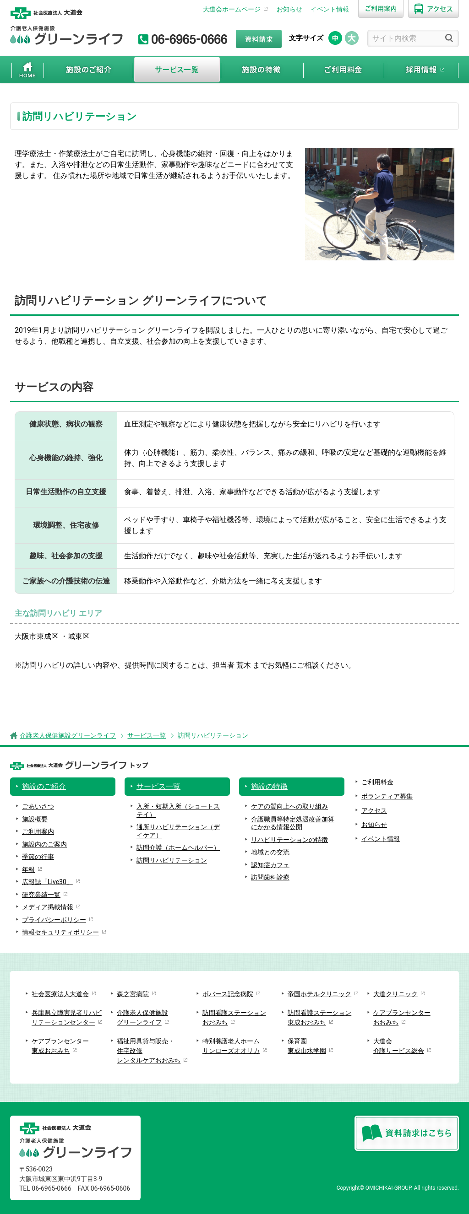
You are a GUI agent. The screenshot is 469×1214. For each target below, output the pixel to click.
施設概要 (35, 819)
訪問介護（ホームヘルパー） (178, 847)
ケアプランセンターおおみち (402, 1017)
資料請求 (259, 39)
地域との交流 (270, 852)
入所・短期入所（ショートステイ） (178, 810)
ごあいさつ (38, 806)
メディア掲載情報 (47, 907)
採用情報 (421, 69)
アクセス (374, 810)
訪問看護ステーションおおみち (234, 1017)
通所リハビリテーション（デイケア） (178, 831)
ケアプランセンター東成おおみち (60, 1045)
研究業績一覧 (41, 894)
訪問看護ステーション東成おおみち (319, 1017)
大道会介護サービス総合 (398, 1045)
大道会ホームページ (232, 9)
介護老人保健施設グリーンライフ (68, 735)
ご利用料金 (344, 69)
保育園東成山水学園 (307, 1045)
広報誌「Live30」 (47, 881)
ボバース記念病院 (227, 994)
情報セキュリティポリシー (60, 932)
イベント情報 (330, 9)
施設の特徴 (262, 69)
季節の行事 (38, 856)
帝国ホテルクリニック (319, 994)
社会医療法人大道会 (60, 994)
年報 (28, 869)
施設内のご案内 (44, 844)
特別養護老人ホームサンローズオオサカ (231, 1045)
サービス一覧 (177, 69)
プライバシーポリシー (54, 919)
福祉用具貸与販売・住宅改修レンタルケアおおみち (148, 1050)
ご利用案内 (38, 831)
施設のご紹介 (88, 69)
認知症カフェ (270, 865)
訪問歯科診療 (270, 877)
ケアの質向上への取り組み (289, 806)
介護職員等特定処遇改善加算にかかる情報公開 (292, 823)
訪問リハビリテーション (171, 860)
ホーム (28, 69)
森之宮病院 (133, 994)
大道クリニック (395, 994)
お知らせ (289, 9)
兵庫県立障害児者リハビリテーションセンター (67, 1017)
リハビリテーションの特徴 (289, 839)
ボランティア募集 (387, 796)
